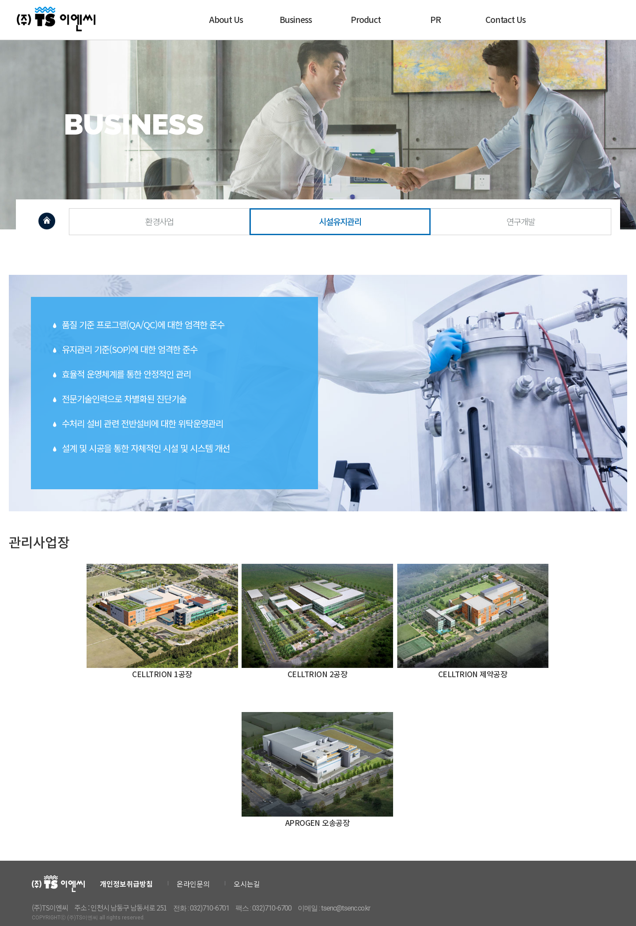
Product (366, 19)
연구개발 (521, 221)
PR (435, 19)
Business (296, 19)
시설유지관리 (340, 221)
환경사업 (159, 221)
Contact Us (505, 19)
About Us (226, 19)
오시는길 (247, 883)
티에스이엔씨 (57, 19)
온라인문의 (193, 883)
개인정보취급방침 (126, 883)
